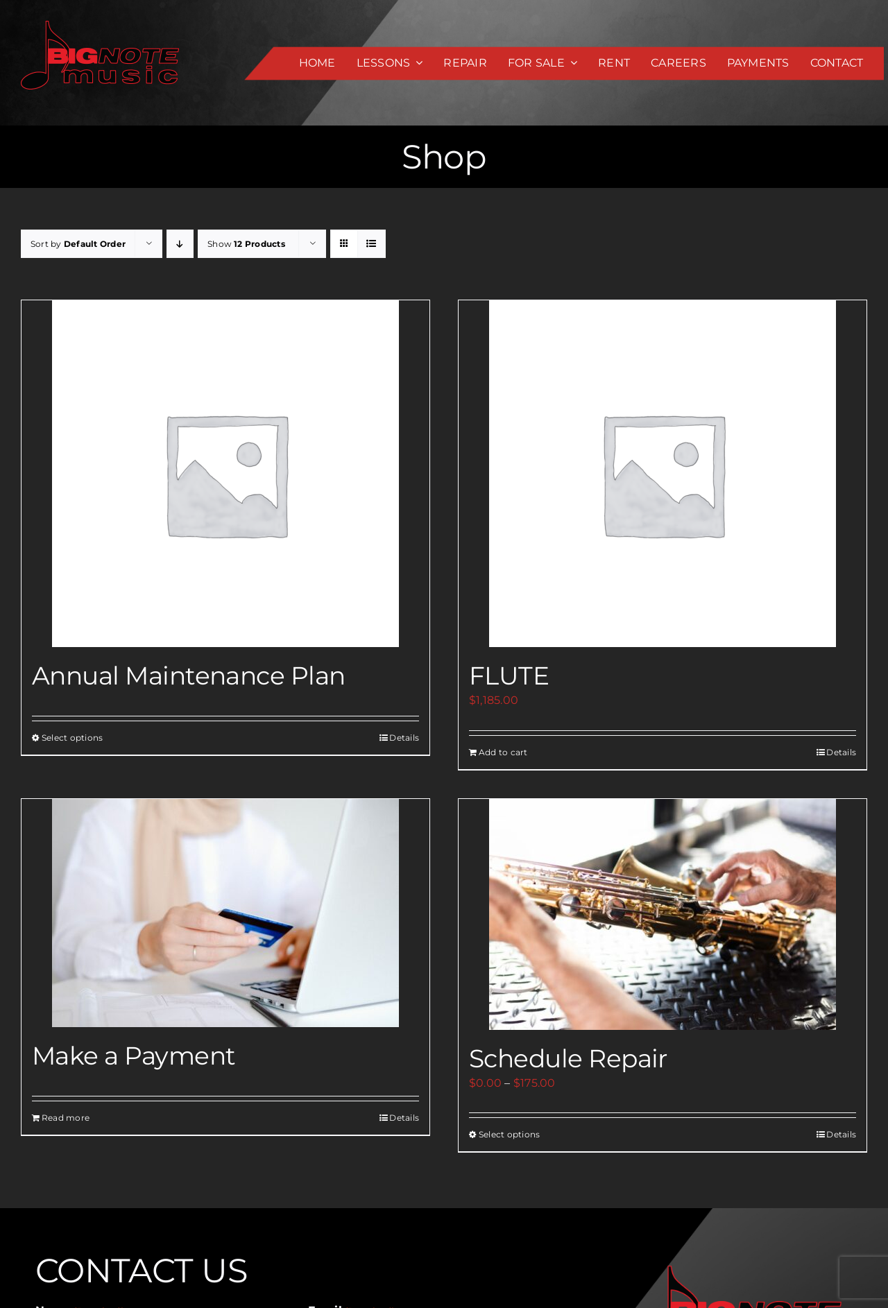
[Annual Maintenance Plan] (225, 473)
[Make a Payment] (225, 913)
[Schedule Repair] (662, 914)
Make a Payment (133, 1055)
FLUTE (509, 675)
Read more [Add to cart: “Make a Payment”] (65, 1117)
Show (246, 244)
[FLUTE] (662, 473)
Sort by (78, 244)
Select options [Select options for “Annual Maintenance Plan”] (72, 737)
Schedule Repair (568, 1058)
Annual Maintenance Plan (188, 675)
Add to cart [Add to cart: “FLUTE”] (503, 752)
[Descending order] (180, 244)
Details (404, 737)
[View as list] (371, 243)
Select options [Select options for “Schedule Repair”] (509, 1134)
